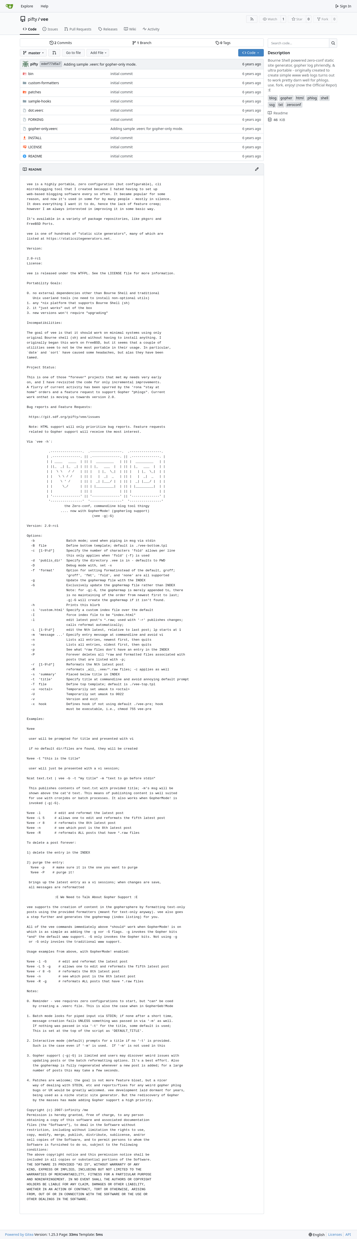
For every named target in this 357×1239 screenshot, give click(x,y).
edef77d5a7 (50, 64)
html (299, 98)
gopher (286, 98)
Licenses (335, 1234)
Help (44, 6)
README (35, 156)
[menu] (317, 1234)
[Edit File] (257, 169)
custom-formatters (43, 82)
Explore (27, 6)
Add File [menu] (98, 52)
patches (34, 92)
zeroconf (294, 104)
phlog (312, 98)
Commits (61, 42)
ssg (272, 104)
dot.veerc (35, 110)
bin (30, 73)
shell (324, 98)
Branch (141, 42)
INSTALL (35, 137)
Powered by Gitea (19, 1234)
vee (44, 19)
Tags (223, 42)
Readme (278, 112)
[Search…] (333, 43)
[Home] (9, 6)
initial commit (122, 73)
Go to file (73, 52)
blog (272, 98)
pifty (32, 19)
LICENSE (35, 147)
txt (281, 104)
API (348, 1234)
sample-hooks (39, 101)
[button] (54, 52)
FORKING (35, 119)
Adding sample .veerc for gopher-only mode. (100, 64)
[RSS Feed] (252, 19)
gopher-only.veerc (43, 128)
